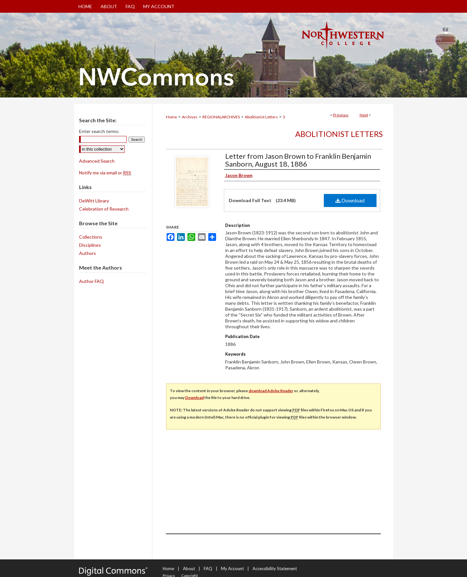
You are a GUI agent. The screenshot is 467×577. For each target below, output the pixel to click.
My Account (232, 568)
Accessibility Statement (275, 568)
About (189, 568)
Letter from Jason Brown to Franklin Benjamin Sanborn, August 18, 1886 (298, 160)
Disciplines (90, 245)
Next (364, 114)
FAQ (208, 568)
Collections (90, 237)
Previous (341, 114)
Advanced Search (97, 161)
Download (350, 200)
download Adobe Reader (271, 390)
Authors (87, 253)
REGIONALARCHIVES (221, 116)
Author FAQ (91, 281)
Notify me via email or (105, 172)
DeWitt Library (94, 200)
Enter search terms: (99, 131)
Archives (190, 116)
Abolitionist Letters (261, 116)
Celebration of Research (104, 209)
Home (171, 116)
